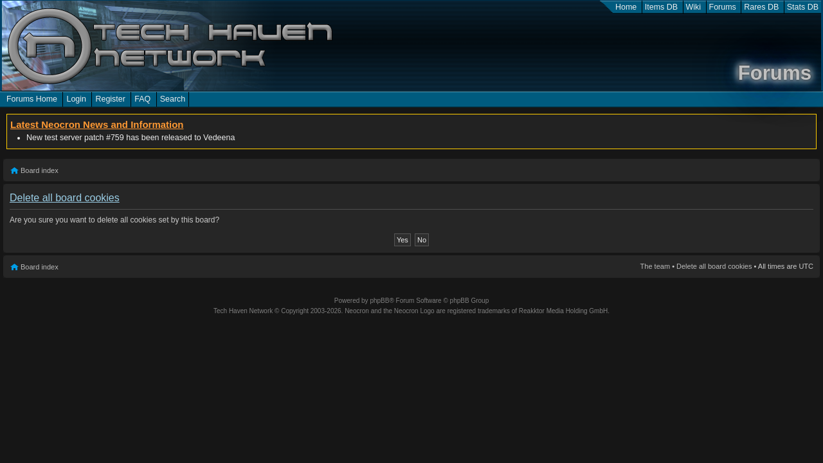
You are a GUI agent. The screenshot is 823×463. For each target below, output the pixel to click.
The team (655, 266)
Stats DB (802, 7)
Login (76, 99)
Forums (722, 7)
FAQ (142, 99)
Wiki (693, 7)
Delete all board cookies (714, 266)
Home (626, 7)
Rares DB (761, 7)
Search (173, 99)
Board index (40, 170)
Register (110, 99)
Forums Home (31, 99)
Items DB (661, 7)
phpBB (379, 300)
